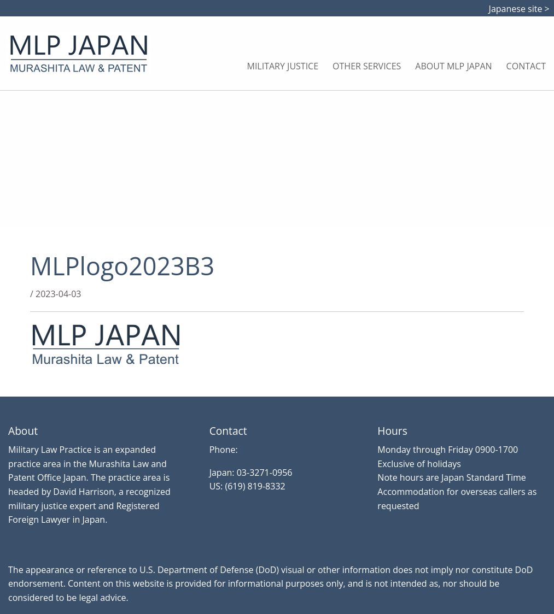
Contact (526, 66)
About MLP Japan (453, 66)
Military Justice (283, 66)
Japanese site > (521, 9)
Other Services (367, 66)
